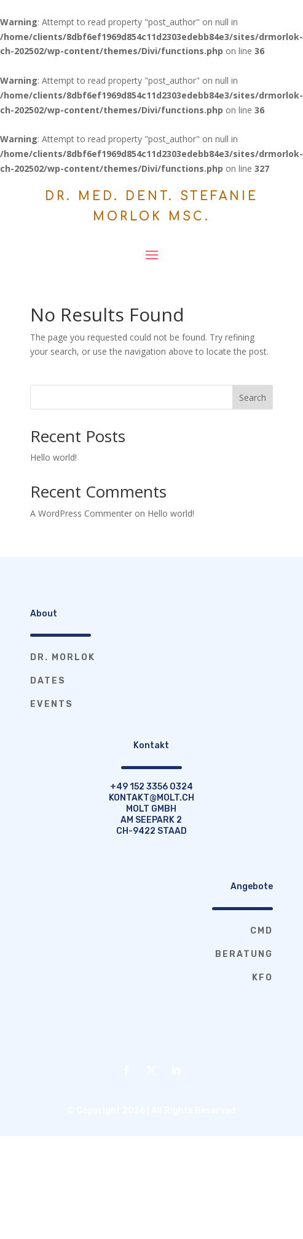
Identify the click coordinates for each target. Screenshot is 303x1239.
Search (252, 397)
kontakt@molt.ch (151, 798)
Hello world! (53, 457)
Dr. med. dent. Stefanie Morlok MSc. (151, 206)
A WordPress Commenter (81, 513)
